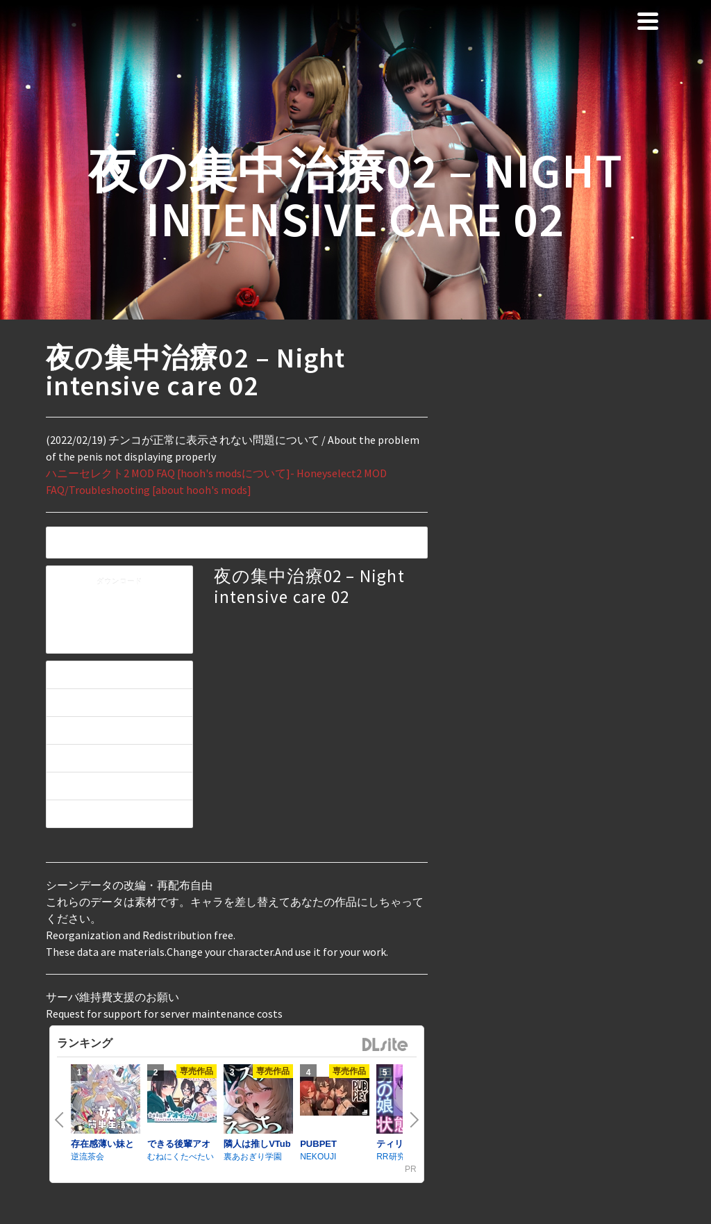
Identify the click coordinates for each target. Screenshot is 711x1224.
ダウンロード (119, 581)
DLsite (385, 1045)
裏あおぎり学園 (253, 1156)
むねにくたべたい (180, 1156)
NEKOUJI (318, 1156)
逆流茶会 (87, 1156)
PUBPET (318, 1144)
